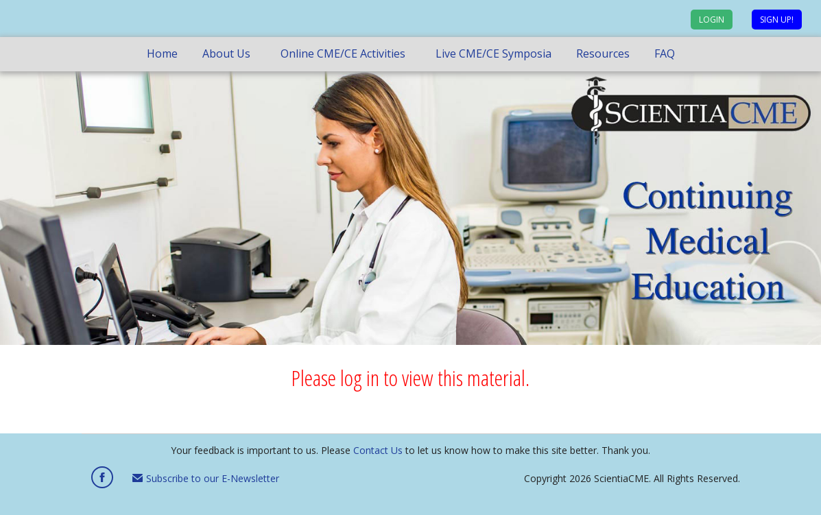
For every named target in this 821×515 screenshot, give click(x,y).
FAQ (664, 53)
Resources (603, 53)
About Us (226, 53)
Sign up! (777, 19)
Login (711, 19)
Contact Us (378, 450)
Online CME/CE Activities (343, 53)
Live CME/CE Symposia (493, 53)
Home (162, 53)
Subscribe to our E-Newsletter (205, 478)
